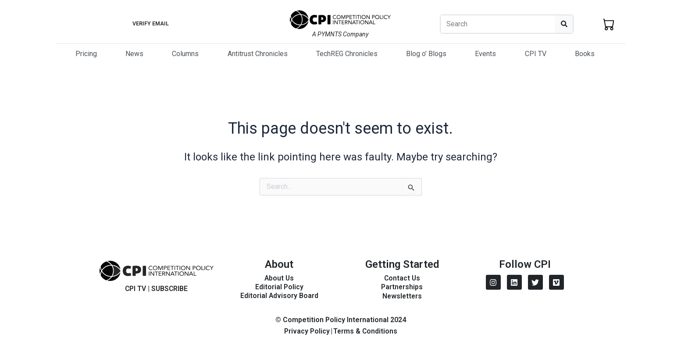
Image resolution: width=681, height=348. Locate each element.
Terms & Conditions (365, 331)
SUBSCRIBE (170, 288)
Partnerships (402, 287)
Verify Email (150, 23)
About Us (279, 278)
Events (485, 54)
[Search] (564, 24)
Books (585, 54)
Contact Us (402, 278)
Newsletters (402, 296)
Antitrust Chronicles (258, 54)
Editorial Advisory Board (279, 295)
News (134, 54)
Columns (185, 54)
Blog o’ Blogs (426, 54)
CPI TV (535, 54)
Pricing (86, 54)
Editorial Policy (279, 287)
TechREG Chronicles (347, 54)
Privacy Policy (306, 331)
